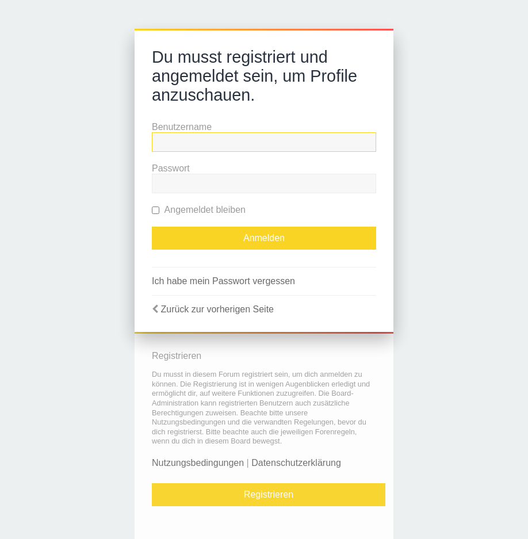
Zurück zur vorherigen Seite (217, 309)
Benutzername (182, 127)
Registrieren (268, 494)
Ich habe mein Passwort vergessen (223, 281)
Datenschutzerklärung (296, 463)
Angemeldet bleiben (199, 210)
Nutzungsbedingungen (198, 463)
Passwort (171, 168)
